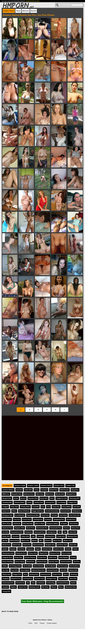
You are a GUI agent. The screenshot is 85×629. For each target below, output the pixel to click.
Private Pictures (30, 557)
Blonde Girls (60, 494)
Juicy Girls (72, 532)
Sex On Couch (62, 566)
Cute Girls (76, 507)
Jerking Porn (51, 532)
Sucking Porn (27, 578)
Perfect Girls (33, 553)
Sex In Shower (38, 566)
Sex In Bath (27, 566)
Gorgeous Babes (52, 523)
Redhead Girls (42, 561)
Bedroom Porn (29, 494)
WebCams (25, 11)
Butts (52, 498)
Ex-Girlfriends (19, 515)
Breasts (23, 498)
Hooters (66, 528)
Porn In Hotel (66, 553)
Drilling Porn (77, 511)
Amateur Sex (70, 485)
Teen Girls (73, 578)
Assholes (44, 490)
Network (33, 11)
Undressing (51, 583)
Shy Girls (63, 570)
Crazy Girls (14, 507)
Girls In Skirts (39, 523)
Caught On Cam (61, 498)
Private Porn (42, 557)
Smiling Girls (34, 574)
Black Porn (49, 494)
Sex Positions (74, 566)
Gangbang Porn (59, 519)
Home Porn (30, 528)
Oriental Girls (46, 549)
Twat (33, 583)
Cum (42, 507)
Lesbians (40, 536)
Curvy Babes (66, 507)
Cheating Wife (7, 502)
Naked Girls (17, 545)
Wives (61, 587)
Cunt (48, 507)
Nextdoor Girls (62, 545)
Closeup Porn (50, 502)
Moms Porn (57, 540)
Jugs (65, 532)
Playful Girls (43, 553)
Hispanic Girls (19, 528)
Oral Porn (21, 549)
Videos (18, 11)
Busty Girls (44, 498)
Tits (28, 583)
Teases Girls (63, 578)
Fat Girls (54, 515)
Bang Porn (75, 490)
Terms (30, 623)
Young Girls (6, 591)
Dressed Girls (65, 511)
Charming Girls (74, 498)
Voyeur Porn (22, 587)
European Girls (7, 515)
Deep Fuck (6, 511)
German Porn (71, 519)
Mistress (48, 540)
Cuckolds (35, 507)
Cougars (5, 507)
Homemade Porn (55, 528)
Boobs (16, 498)
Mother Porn (67, 540)
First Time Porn (74, 515)
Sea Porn (77, 561)
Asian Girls (28, 490)
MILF (41, 540)
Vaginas (13, 587)
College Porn (72, 502)
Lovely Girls (61, 536)
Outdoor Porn (58, 549)
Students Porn (16, 578)
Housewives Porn (17, 532)
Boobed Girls (6, 498)
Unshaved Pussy (62, 583)
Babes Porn (54, 490)
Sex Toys (5, 570)
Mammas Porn (72, 536)
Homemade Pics (42, 528)
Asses (36, 490)
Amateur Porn (59, 485)
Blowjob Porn (71, 494)
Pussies (73, 557)
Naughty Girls (50, 545)
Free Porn (17, 519)
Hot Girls (5, 532)
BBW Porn (5, 494)
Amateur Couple (19, 485)
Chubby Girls (38, 502)
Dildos (14, 511)
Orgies (38, 549)
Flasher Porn (6, 519)
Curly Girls (56, 507)
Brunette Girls (33, 498)
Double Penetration (52, 511)
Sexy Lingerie (25, 570)
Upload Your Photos (39, 620)
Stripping (5, 578)
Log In (37, 1)
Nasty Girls (27, 545)
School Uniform (66, 561)
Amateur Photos (8, 11)
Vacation (5, 587)
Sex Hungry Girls (15, 566)
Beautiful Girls (17, 494)
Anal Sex (19, 490)
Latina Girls (25, 536)
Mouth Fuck (6, 545)
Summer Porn (39, 578)
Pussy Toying (19, 561)
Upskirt (73, 583)
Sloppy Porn (17, 574)
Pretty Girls (18, 557)
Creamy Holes (25, 507)
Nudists (5, 549)
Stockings (74, 574)
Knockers (15, 536)
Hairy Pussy (74, 523)
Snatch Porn (57, 574)
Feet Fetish (63, 515)
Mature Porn (25, 540)
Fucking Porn (37, 519)
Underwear (40, 583)
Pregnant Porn (7, 557)
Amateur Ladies (33, 485)
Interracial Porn (39, 532)
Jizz (59, 532)
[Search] (69, 5)
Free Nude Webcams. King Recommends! (42, 601)
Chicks (29, 502)
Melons (34, 540)
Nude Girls (73, 545)
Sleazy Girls (6, 574)
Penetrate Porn (21, 553)
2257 (36, 623)
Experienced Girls (33, 515)
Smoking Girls (45, 574)
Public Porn (53, 557)
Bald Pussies (64, 490)
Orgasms (30, 549)
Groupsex (64, 523)
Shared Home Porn (38, 570)
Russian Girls (53, 561)
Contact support (52, 623)
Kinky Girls (6, 536)
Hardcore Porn (7, 528)
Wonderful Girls (70, 587)
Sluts (25, 574)
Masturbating (14, 540)
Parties (75, 549)
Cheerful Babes (19, 502)
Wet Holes (45, 587)
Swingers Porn (51, 578)
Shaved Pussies (52, 570)
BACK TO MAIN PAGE (10, 611)
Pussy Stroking (7, 561)
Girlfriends (16, 523)
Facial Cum (45, 515)
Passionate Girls (8, 553)
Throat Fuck (20, 583)
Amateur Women (8, 490)
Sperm (66, 574)
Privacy (42, 623)
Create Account (30, 1)
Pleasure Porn (55, 553)
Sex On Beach (50, 566)
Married (5, 540)
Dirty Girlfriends (24, 511)
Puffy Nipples (63, 557)
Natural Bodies (38, 545)
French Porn (27, 519)
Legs (33, 536)
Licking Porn (50, 536)
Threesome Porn (8, 583)
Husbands (28, 532)
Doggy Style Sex (37, 511)
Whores (53, 587)
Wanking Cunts (34, 587)
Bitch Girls (39, 494)
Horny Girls (75, 528)
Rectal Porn (31, 561)
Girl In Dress (6, 523)
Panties (68, 549)
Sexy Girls (14, 570)
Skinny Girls (73, 570)
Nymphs (13, 549)
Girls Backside (28, 523)
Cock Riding (61, 502)
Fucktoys (48, 519)
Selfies (4, 566)
